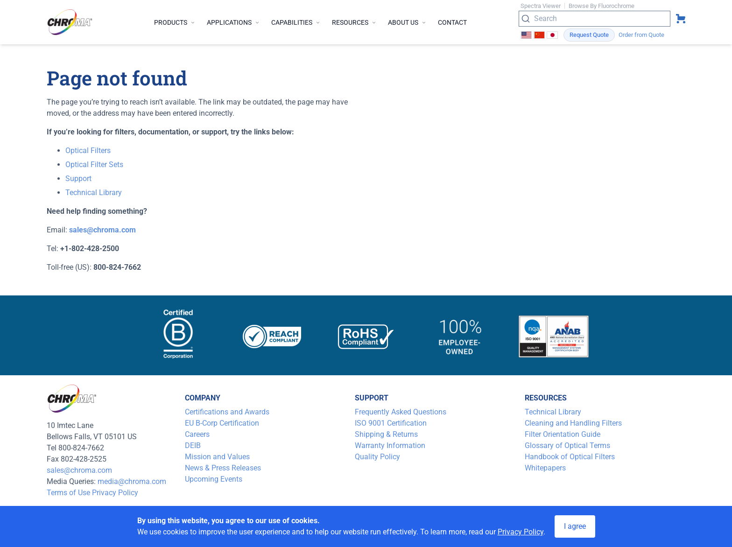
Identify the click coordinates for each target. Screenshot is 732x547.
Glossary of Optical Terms (567, 445)
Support (78, 178)
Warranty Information (390, 445)
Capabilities (296, 22)
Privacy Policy (115, 492)
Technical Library (93, 192)
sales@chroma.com (79, 470)
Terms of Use (68, 492)
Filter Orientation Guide (562, 434)
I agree (575, 526)
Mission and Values (217, 456)
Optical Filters (88, 150)
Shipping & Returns (386, 434)
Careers (197, 434)
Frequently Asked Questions (400, 411)
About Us (407, 22)
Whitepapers (545, 467)
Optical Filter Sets (94, 164)
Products (175, 22)
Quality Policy (377, 456)
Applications (233, 22)
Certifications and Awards (227, 411)
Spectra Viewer (541, 6)
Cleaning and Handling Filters (573, 423)
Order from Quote (641, 34)
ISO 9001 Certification (391, 423)
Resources (354, 22)
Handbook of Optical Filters (570, 456)
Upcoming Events (213, 479)
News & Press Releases (223, 467)
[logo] (70, 22)
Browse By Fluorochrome (601, 6)
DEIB (193, 445)
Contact (452, 22)
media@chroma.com (132, 481)
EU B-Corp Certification (222, 423)
